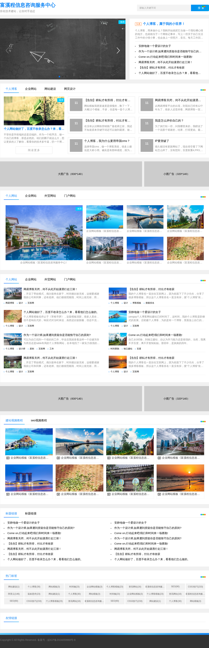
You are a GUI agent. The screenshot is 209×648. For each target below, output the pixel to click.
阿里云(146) (14, 594)
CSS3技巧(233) (195, 586)
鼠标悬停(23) (34, 594)
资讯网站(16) (135, 586)
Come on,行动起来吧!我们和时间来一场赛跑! (165, 56)
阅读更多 (34, 150)
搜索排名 (150, 303)
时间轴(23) (74, 586)
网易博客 (10, 303)
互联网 (31, 303)
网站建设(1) (14, 586)
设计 (21, 303)
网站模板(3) (54, 586)
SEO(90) (175, 586)
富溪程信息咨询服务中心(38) (155, 586)
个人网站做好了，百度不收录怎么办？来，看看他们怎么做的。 (44, 128)
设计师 (22, 348)
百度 (139, 348)
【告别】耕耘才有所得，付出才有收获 (162, 67)
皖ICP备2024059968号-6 (62, 639)
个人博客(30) (34, 586)
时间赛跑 (115, 348)
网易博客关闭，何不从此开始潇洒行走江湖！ (166, 62)
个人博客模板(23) (114, 586)
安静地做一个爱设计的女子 (155, 45)
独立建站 (128, 348)
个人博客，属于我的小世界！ (164, 24)
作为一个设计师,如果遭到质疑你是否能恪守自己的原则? (172, 51)
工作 (52, 348)
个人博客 (115, 303)
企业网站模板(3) (94, 586)
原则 (32, 348)
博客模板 (136, 303)
